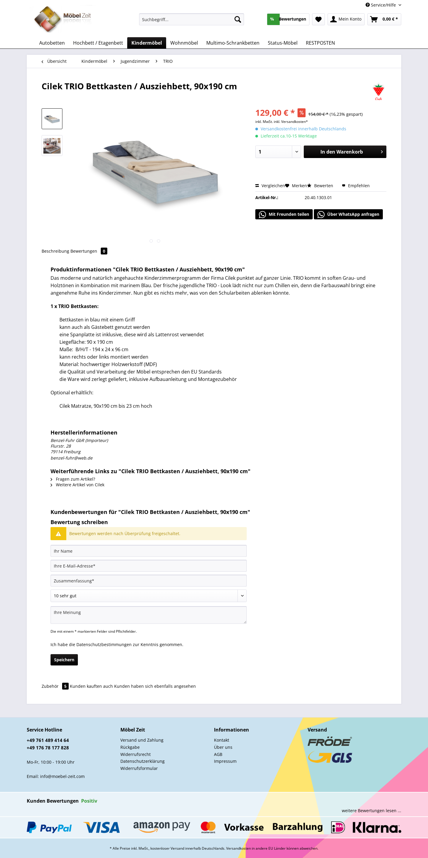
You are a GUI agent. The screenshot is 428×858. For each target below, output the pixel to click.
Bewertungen (88, 251)
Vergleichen (270, 185)
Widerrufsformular (139, 768)
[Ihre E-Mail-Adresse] (149, 566)
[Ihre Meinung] (149, 615)
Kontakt (221, 740)
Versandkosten (238, 848)
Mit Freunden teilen (284, 214)
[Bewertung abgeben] (149, 596)
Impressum (225, 761)
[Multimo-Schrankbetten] (233, 43)
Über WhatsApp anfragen (348, 214)
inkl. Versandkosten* (291, 121)
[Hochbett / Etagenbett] (98, 43)
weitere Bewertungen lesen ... (371, 810)
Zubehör (56, 686)
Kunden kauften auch (91, 686)
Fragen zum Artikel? (73, 479)
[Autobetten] (52, 43)
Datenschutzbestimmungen (104, 644)
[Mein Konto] (346, 19)
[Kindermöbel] (146, 43)
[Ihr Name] (149, 551)
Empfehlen (356, 185)
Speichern (64, 659)
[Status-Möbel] (283, 43)
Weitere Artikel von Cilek (77, 484)
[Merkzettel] (318, 19)
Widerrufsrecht (135, 754)
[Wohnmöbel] (184, 43)
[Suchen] (238, 19)
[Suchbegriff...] (191, 19)
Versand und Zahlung (141, 740)
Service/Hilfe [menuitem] (381, 5)
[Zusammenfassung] (149, 581)
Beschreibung (55, 251)
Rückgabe (130, 747)
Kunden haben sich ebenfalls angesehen (155, 686)
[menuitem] (191, 22)
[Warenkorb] (384, 19)
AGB (218, 754)
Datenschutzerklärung (142, 761)
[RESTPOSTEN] (320, 43)
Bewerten (320, 185)
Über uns (223, 747)
